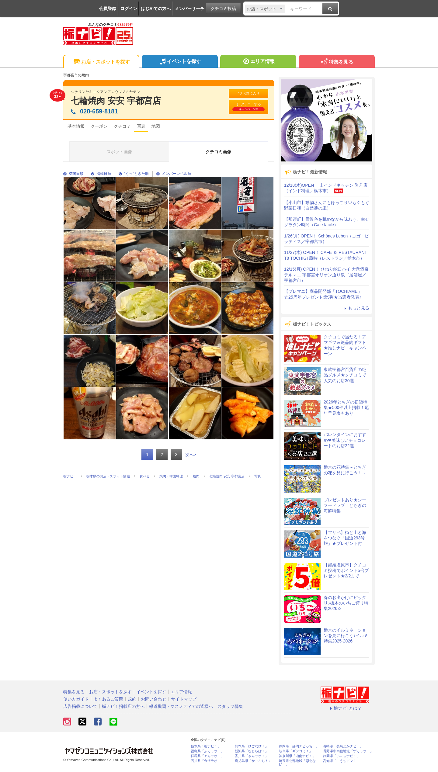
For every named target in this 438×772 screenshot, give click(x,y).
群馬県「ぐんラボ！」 (207, 756)
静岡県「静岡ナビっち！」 (299, 746)
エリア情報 (258, 62)
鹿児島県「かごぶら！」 (253, 761)
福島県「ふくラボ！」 (207, 751)
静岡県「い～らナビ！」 (341, 756)
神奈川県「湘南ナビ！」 (297, 756)
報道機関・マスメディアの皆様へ (181, 706)
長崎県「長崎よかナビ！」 (343, 746)
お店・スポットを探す (101, 62)
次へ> (190, 454)
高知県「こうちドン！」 (341, 761)
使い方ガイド (76, 699)
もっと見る (355, 308)
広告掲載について (80, 706)
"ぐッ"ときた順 (134, 173)
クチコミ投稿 (223, 8)
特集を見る (336, 62)
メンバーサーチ (189, 8)
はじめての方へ (156, 8)
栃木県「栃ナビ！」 (206, 746)
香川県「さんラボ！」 (251, 756)
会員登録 (107, 8)
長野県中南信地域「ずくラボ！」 (348, 751)
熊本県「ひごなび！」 (251, 746)
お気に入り (248, 93)
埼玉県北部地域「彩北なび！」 (297, 762)
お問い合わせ (153, 699)
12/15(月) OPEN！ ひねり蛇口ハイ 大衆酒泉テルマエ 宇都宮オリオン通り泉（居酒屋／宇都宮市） (326, 274)
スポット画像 (119, 151)
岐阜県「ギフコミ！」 (295, 751)
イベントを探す (179, 62)
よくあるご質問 (108, 699)
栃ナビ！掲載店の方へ (123, 706)
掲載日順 (101, 173)
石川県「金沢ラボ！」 (207, 761)
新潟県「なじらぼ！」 (251, 751)
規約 (132, 699)
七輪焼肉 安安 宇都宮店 (116, 101)
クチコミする (248, 106)
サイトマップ (183, 699)
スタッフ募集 (230, 706)
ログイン (128, 8)
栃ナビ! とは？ (345, 708)
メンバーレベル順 (173, 173)
